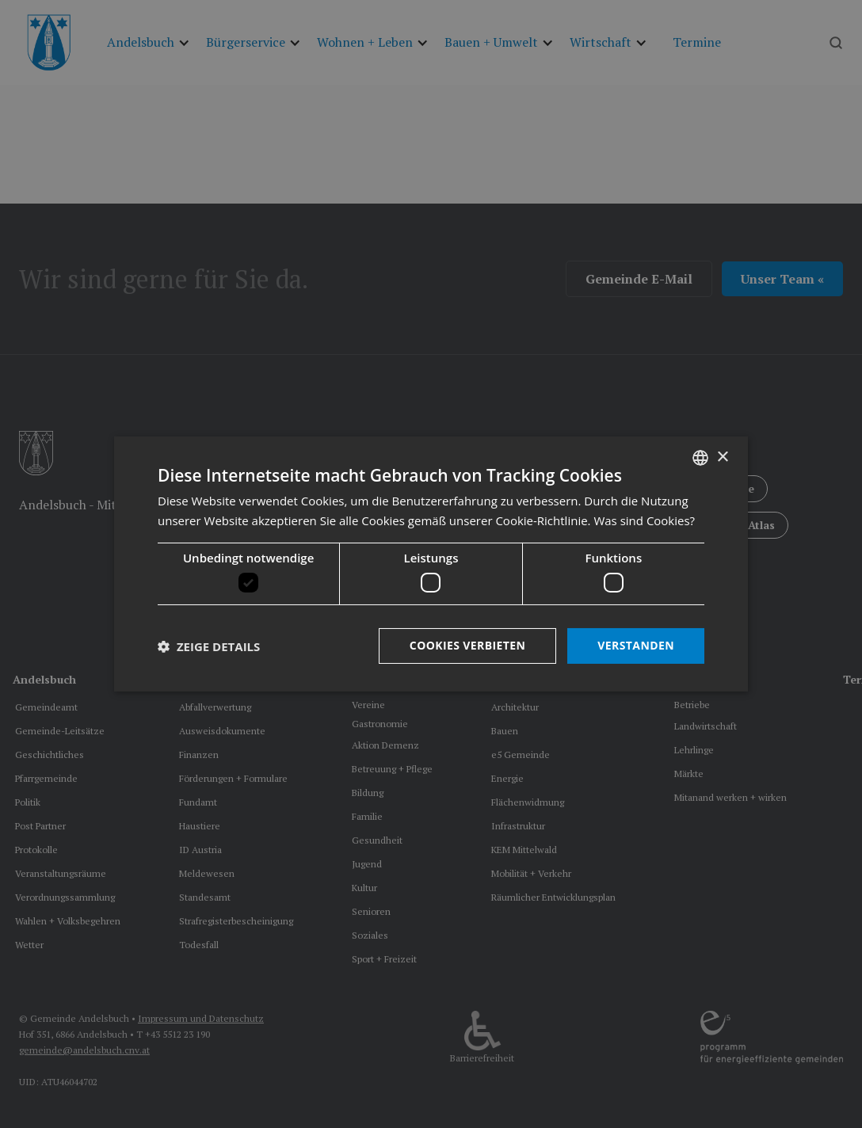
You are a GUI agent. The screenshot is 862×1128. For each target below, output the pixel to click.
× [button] (722, 457)
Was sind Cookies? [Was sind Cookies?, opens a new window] (644, 520)
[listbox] (700, 458)
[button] (209, 646)
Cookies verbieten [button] (468, 645)
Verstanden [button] (635, 645)
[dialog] (431, 564)
